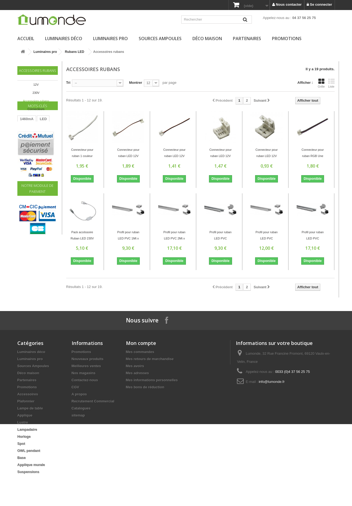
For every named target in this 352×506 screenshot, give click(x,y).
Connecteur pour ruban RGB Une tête (313, 153)
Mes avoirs (135, 366)
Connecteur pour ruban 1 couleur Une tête (82, 153)
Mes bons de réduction (145, 387)
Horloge (24, 436)
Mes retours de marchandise (150, 359)
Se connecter (319, 4)
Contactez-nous (85, 380)
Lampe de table (30, 408)
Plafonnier (26, 401)
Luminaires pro (110, 38)
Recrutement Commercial (93, 401)
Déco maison (207, 38)
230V (36, 92)
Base (21, 458)
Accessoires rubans (36, 101)
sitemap (78, 415)
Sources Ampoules (160, 38)
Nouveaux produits (88, 359)
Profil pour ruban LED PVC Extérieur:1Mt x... (220, 235)
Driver (25, 163)
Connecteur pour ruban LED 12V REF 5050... (174, 153)
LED (43, 139)
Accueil (25, 38)
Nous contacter (287, 4)
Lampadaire (27, 429)
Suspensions (28, 472)
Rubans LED (74, 52)
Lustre (22, 422)
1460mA (27, 139)
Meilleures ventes (86, 366)
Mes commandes (140, 352)
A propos (79, 394)
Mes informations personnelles (152, 380)
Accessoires (27, 394)
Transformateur (33, 147)
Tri (68, 83)
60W (23, 155)
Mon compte (141, 343)
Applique (25, 415)
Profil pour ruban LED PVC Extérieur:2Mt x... (312, 235)
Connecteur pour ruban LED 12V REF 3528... (128, 153)
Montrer (135, 83)
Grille (321, 83)
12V (36, 84)
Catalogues (81, 408)
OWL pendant (28, 451)
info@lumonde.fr (272, 382)
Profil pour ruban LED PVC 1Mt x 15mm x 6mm (128, 235)
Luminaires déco (63, 38)
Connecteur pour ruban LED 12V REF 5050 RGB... (220, 153)
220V (37, 155)
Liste (331, 83)
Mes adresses (137, 373)
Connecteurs (35, 109)
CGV (75, 387)
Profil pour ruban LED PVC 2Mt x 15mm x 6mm (174, 235)
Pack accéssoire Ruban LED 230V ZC (82, 235)
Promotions (287, 38)
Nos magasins (84, 373)
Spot (21, 443)
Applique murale (31, 465)
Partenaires (247, 38)
